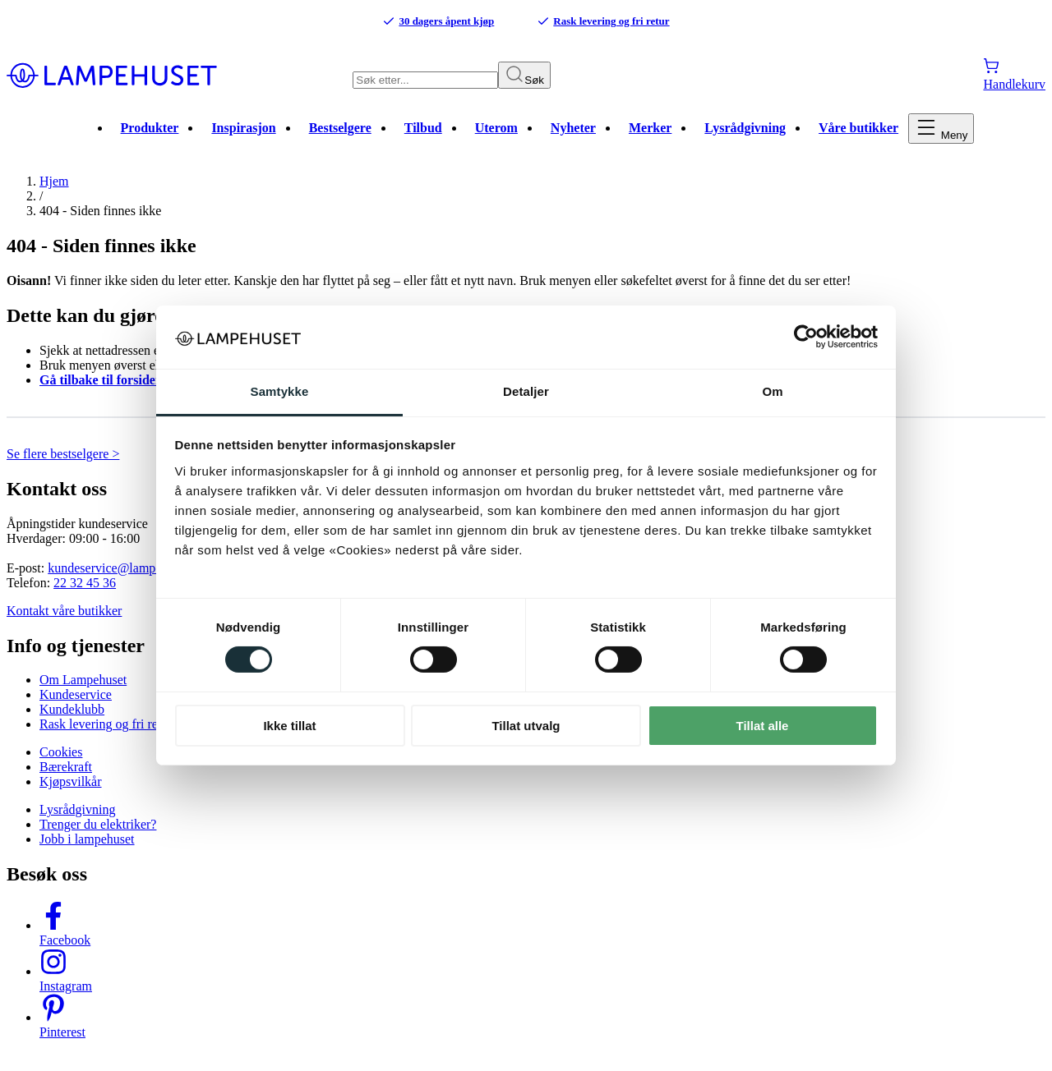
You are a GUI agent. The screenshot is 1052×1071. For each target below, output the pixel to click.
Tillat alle (762, 726)
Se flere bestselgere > (63, 464)
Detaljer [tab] (526, 391)
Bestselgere (340, 139)
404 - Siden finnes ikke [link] (100, 222)
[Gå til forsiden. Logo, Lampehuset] (180, 76)
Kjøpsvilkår (70, 793)
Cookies (60, 763)
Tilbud (423, 139)
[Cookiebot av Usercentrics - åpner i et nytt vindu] (806, 336)
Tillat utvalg (525, 726)
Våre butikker (858, 139)
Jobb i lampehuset (87, 850)
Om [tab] (772, 391)
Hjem (54, 193)
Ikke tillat (289, 726)
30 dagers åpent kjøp (438, 21)
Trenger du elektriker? (97, 836)
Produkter (150, 139)
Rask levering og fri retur (603, 21)
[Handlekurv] (1014, 76)
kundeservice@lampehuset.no (126, 579)
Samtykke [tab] (280, 391)
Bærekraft (65, 778)
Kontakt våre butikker (64, 621)
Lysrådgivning (745, 139)
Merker (650, 139)
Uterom (496, 139)
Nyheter (573, 139)
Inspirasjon (243, 139)
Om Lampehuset (83, 691)
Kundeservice (75, 706)
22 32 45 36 (84, 593)
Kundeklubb (71, 721)
